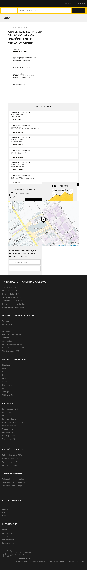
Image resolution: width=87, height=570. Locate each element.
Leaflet (58, 245)
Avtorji (5, 536)
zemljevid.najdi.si (21, 262)
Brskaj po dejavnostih (33, 199)
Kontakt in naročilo (9, 465)
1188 (4, 516)
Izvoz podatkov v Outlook (12, 422)
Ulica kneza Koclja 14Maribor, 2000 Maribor (17, 165)
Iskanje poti (7, 412)
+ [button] (10, 203)
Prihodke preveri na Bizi (67, 215)
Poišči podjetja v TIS (10, 294)
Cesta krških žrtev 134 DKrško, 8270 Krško (18, 153)
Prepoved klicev (8, 543)
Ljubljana (6, 365)
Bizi (16, 268)
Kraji (26, 561)
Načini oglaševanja (10, 458)
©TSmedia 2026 (74, 245)
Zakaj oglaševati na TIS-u (12, 455)
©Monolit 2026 (65, 245)
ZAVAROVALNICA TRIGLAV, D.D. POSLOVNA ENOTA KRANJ (20, 138)
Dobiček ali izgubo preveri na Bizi (54, 219)
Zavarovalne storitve (21, 27)
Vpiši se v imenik (9, 287)
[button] (6, 3)
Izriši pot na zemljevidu (22, 61)
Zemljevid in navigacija (11, 297)
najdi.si (5, 509)
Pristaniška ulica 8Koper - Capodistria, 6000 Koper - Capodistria (25, 128)
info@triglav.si (19, 84)
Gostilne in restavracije (11, 334)
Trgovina (5, 321)
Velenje (5, 381)
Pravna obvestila (9, 539)
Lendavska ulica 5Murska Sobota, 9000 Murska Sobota (22, 178)
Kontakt (42, 561)
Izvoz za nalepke (9, 419)
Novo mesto (7, 385)
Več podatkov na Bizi (68, 226)
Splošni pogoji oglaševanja (13, 462)
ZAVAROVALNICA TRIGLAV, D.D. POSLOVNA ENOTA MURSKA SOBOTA (22, 176)
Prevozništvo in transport (12, 344)
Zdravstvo (6, 331)
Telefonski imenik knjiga (12, 485)
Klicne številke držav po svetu (14, 307)
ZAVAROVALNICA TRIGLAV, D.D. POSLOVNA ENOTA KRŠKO (20, 151)
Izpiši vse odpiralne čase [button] (22, 78)
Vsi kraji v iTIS (7, 395)
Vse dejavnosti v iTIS (10, 351)
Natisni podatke (8, 435)
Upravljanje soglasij (76, 561)
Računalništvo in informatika (13, 348)
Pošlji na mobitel (9, 425)
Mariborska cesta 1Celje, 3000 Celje (17, 115)
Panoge (19, 561)
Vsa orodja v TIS (8, 439)
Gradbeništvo (7, 341)
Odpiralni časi (7, 432)
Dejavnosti (33, 561)
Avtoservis (6, 327)
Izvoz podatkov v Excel (11, 409)
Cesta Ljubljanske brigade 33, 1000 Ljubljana (24, 58)
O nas (4, 529)
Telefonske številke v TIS (12, 300)
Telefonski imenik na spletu (13, 479)
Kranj (4, 375)
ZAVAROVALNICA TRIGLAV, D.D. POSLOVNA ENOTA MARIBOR (20, 163)
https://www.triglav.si (21, 67)
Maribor (5, 368)
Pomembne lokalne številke (13, 304)
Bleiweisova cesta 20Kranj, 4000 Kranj (17, 140)
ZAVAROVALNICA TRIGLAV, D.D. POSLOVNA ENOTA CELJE (20, 113)
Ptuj (3, 388)
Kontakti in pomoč (9, 533)
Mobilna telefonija (9, 324)
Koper (4, 378)
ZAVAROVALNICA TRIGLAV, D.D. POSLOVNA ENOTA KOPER (20, 126)
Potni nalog (6, 415)
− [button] (10, 207)
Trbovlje (5, 391)
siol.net (5, 505)
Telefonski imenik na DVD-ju (13, 482)
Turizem (5, 337)
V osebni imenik (8, 429)
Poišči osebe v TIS (9, 290)
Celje (4, 371)
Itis (9, 27)
